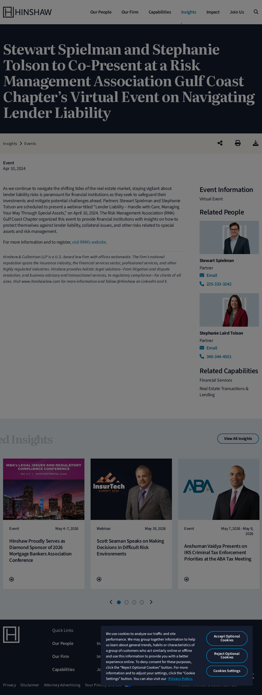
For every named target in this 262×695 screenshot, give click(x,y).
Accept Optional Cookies (227, 638)
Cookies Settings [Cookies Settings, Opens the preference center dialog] (226, 671)
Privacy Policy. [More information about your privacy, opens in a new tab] (180, 678)
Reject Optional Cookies (226, 655)
